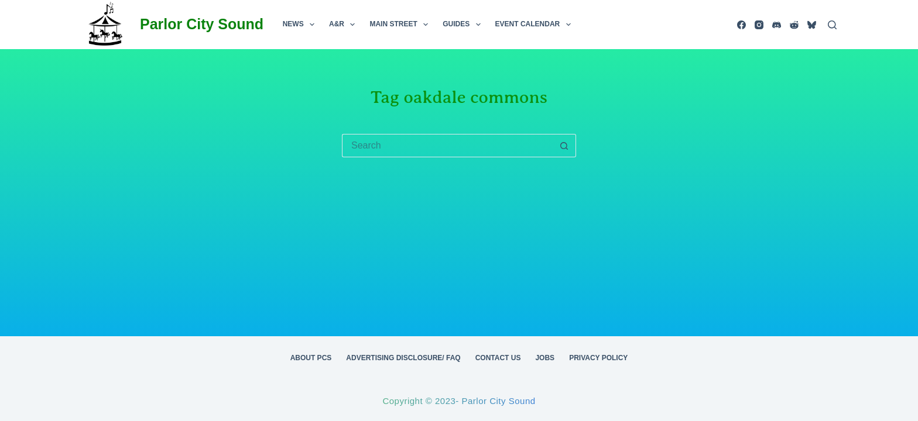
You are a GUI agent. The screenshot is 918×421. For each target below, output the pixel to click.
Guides (464, 25)
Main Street (401, 25)
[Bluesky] (811, 24)
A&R (344, 25)
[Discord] (776, 24)
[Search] (832, 24)
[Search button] (564, 145)
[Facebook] (741, 24)
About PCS (311, 358)
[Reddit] (794, 24)
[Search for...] (447, 145)
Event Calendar (535, 25)
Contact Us (498, 358)
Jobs (544, 358)
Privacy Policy (598, 358)
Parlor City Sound (201, 24)
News (301, 25)
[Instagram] (759, 24)
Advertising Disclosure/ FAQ (403, 358)
